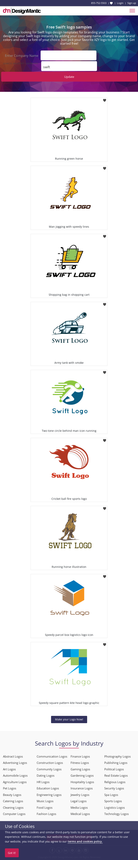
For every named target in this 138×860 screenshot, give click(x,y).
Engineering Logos (49, 794)
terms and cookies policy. (85, 841)
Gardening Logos (82, 775)
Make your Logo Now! (69, 719)
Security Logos (114, 788)
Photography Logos (117, 756)
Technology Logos (116, 814)
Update (69, 77)
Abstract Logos (13, 756)
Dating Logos (45, 775)
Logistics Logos (114, 807)
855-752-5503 (98, 3)
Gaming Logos (80, 769)
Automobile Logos (15, 775)
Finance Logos (80, 756)
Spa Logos (111, 794)
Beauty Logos (12, 794)
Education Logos (48, 788)
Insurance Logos (82, 788)
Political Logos (114, 769)
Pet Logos (9, 788)
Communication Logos (52, 756)
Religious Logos (114, 782)
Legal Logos (79, 801)
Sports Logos (113, 801)
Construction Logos (50, 763)
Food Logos (44, 807)
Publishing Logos (115, 763)
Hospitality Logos (82, 782)
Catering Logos (13, 801)
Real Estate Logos (116, 775)
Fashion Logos (46, 814)
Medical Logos (80, 814)
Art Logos (9, 769)
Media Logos (79, 807)
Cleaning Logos (13, 807)
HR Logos (43, 782)
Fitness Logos (80, 763)
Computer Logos (14, 814)
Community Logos (49, 769)
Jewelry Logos (80, 794)
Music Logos (45, 801)
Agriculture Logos (15, 782)
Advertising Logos (15, 763)
